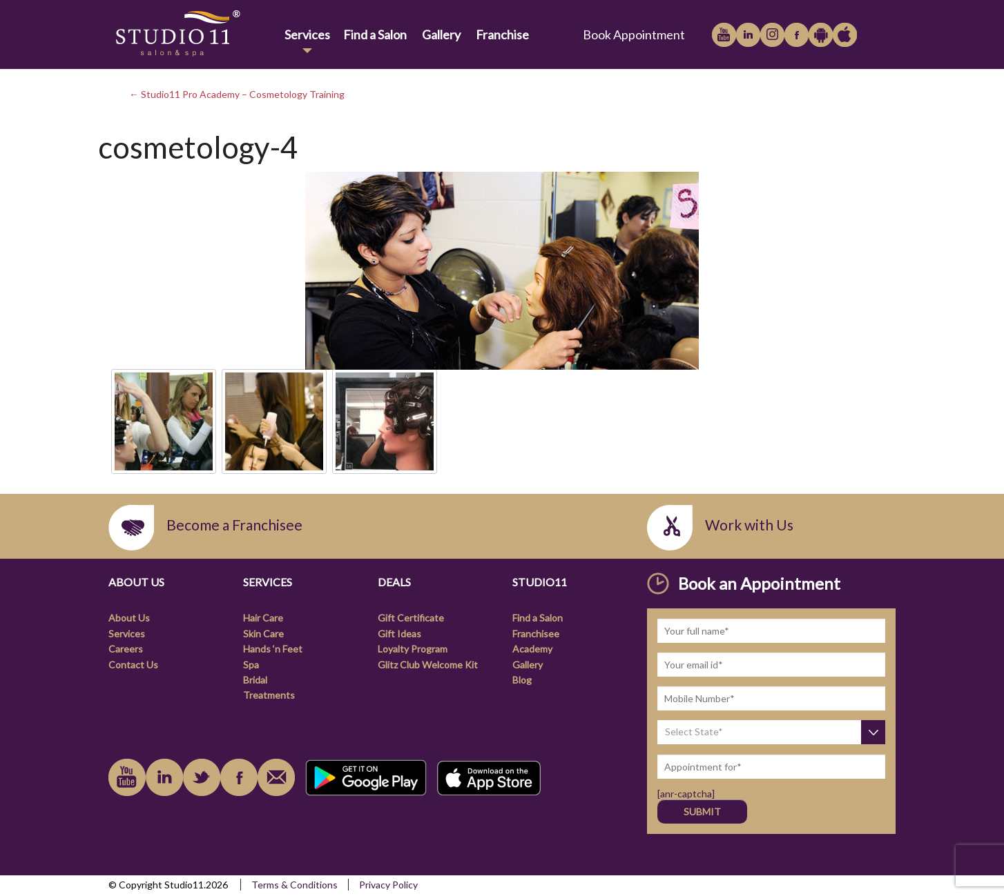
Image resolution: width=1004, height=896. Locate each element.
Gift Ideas (399, 633)
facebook (796, 35)
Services (307, 34)
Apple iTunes (845, 35)
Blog (522, 680)
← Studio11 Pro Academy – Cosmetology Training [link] (237, 94)
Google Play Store (821, 35)
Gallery (441, 34)
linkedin (748, 35)
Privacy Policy (388, 884)
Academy (532, 649)
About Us (129, 618)
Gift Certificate (411, 618)
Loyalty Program (412, 649)
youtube (724, 35)
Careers (125, 649)
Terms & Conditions (294, 884)
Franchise (502, 34)
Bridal (255, 680)
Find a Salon (375, 34)
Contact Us (133, 664)
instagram (772, 35)
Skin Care (263, 633)
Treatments (269, 695)
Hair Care (263, 618)
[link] (193, 34)
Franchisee (535, 633)
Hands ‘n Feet (272, 649)
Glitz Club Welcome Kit (428, 664)
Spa (251, 664)
